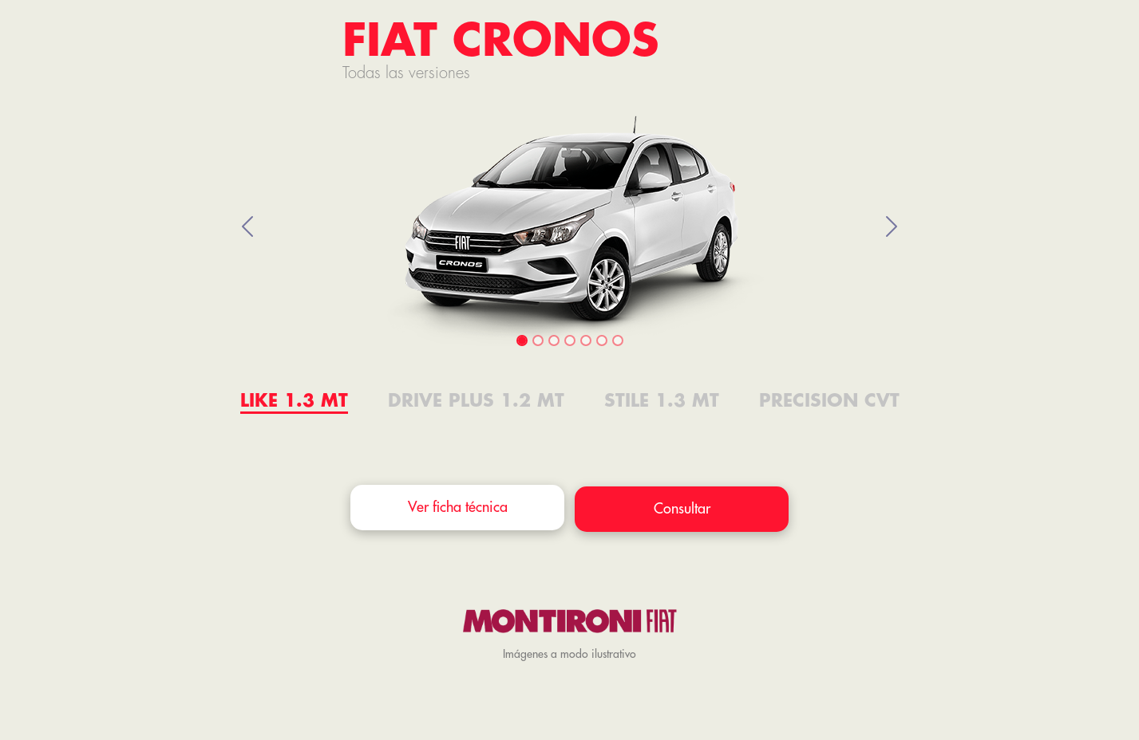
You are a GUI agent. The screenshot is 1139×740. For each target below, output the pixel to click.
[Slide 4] (569, 340)
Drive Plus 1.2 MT (476, 401)
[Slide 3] (554, 340)
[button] (248, 226)
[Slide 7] (617, 340)
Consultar (682, 509)
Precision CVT (829, 401)
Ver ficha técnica (458, 507)
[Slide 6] (601, 340)
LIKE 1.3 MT (294, 401)
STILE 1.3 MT (661, 401)
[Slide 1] (522, 340)
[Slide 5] (585, 340)
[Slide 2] (538, 340)
